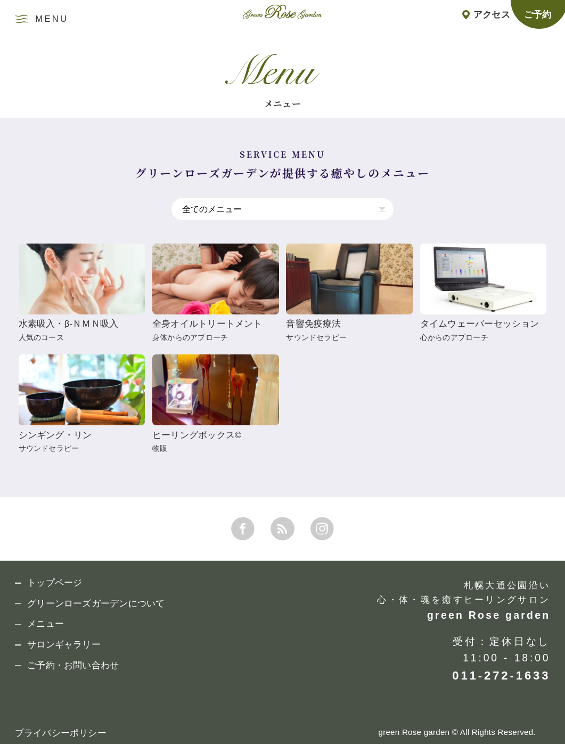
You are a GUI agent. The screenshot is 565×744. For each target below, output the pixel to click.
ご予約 (538, 15)
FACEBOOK (243, 528)
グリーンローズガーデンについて (96, 604)
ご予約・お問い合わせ (73, 665)
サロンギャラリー (64, 645)
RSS (282, 528)
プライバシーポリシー (61, 733)
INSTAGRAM (322, 528)
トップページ (54, 583)
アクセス (491, 15)
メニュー (45, 624)
